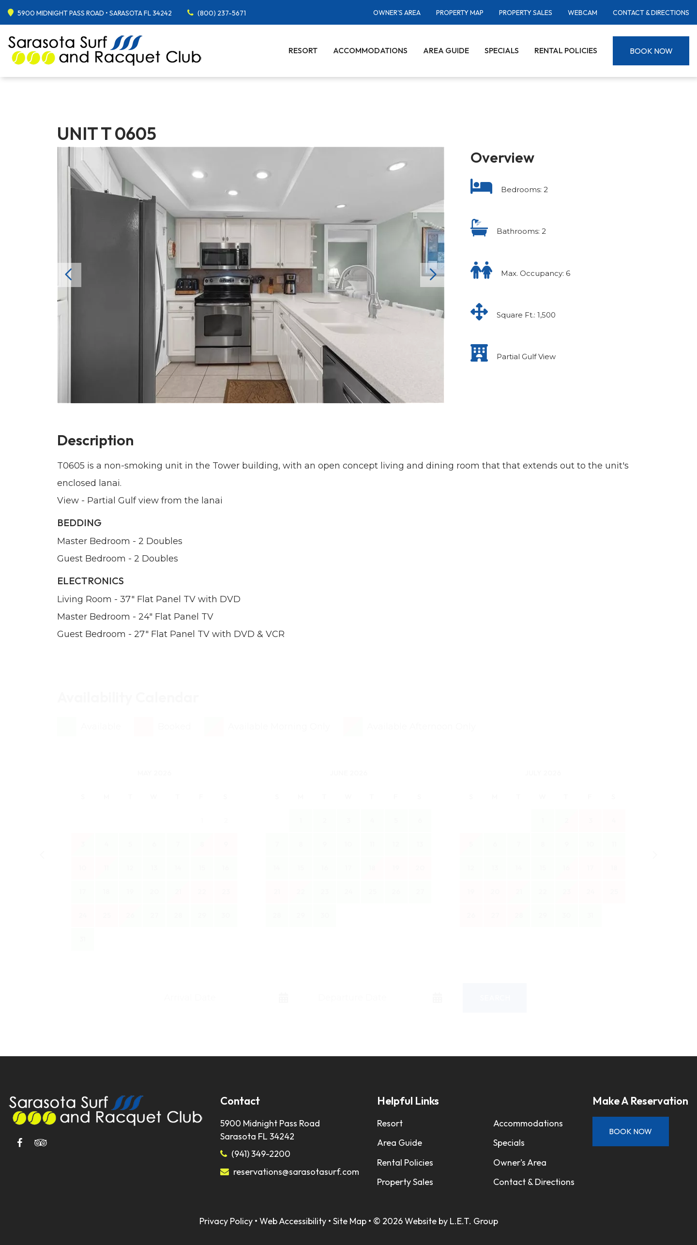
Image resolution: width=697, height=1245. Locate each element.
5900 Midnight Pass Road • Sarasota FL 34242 (94, 13)
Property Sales (525, 12)
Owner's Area (397, 12)
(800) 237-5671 (221, 13)
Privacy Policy (226, 1221)
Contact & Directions (651, 12)
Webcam (582, 12)
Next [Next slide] (432, 275)
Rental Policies (565, 50)
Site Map (349, 1221)
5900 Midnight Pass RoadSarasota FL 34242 (270, 1130)
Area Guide (446, 50)
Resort (303, 50)
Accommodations (370, 50)
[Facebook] (19, 1143)
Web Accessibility (292, 1221)
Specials (502, 50)
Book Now (651, 51)
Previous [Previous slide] (69, 275)
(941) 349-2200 (260, 1153)
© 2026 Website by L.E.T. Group (435, 1221)
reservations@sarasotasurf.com (296, 1171)
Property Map (460, 12)
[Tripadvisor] (40, 1143)
